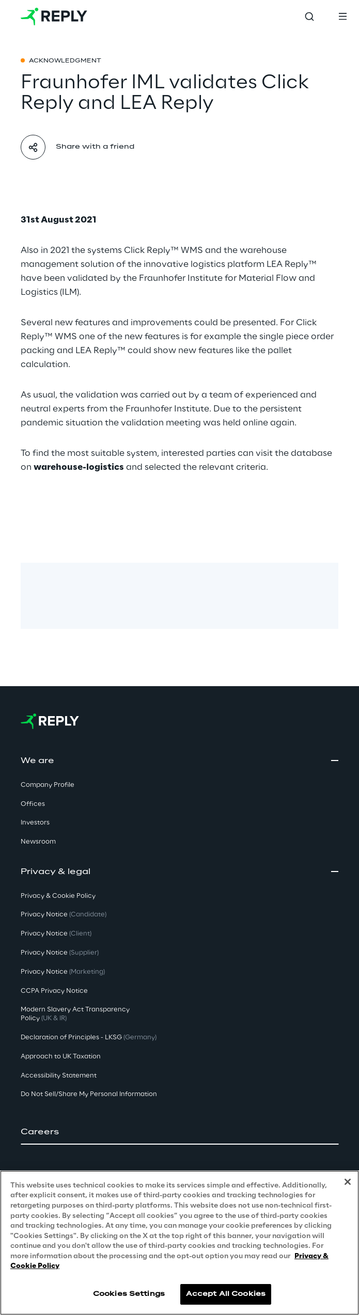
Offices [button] (33, 804)
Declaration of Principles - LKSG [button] (89, 1037)
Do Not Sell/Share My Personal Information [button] (89, 1094)
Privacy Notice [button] (63, 914)
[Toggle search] (309, 16)
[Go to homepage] (54, 16)
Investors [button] (35, 822)
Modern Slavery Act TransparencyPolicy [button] (75, 1014)
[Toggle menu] (342, 16)
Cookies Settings (129, 1294)
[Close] (347, 1181)
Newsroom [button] (38, 841)
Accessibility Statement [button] (59, 1075)
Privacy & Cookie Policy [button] (58, 896)
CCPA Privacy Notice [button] (54, 991)
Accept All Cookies (226, 1294)
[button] (179, 1132)
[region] (179, 1242)
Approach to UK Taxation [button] (61, 1056)
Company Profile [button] (47, 785)
